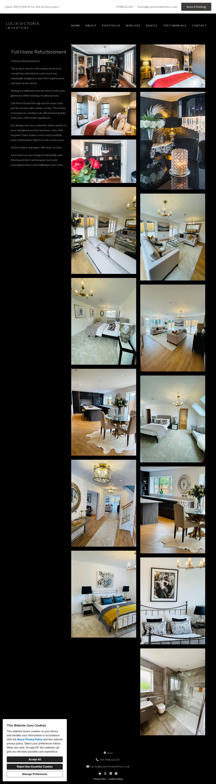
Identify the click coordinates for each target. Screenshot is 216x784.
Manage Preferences (34, 774)
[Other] (116, 773)
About (91, 25)
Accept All (35, 759)
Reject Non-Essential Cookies (35, 766)
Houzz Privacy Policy (29, 739)
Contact (199, 25)
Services (133, 25)
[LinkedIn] (111, 773)
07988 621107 (124, 6)
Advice (152, 25)
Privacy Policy (99, 779)
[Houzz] (100, 773)
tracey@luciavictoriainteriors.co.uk (157, 6)
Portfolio (111, 25)
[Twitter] (105, 773)
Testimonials (175, 25)
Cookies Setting (116, 779)
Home (75, 25)
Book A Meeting (196, 6)
